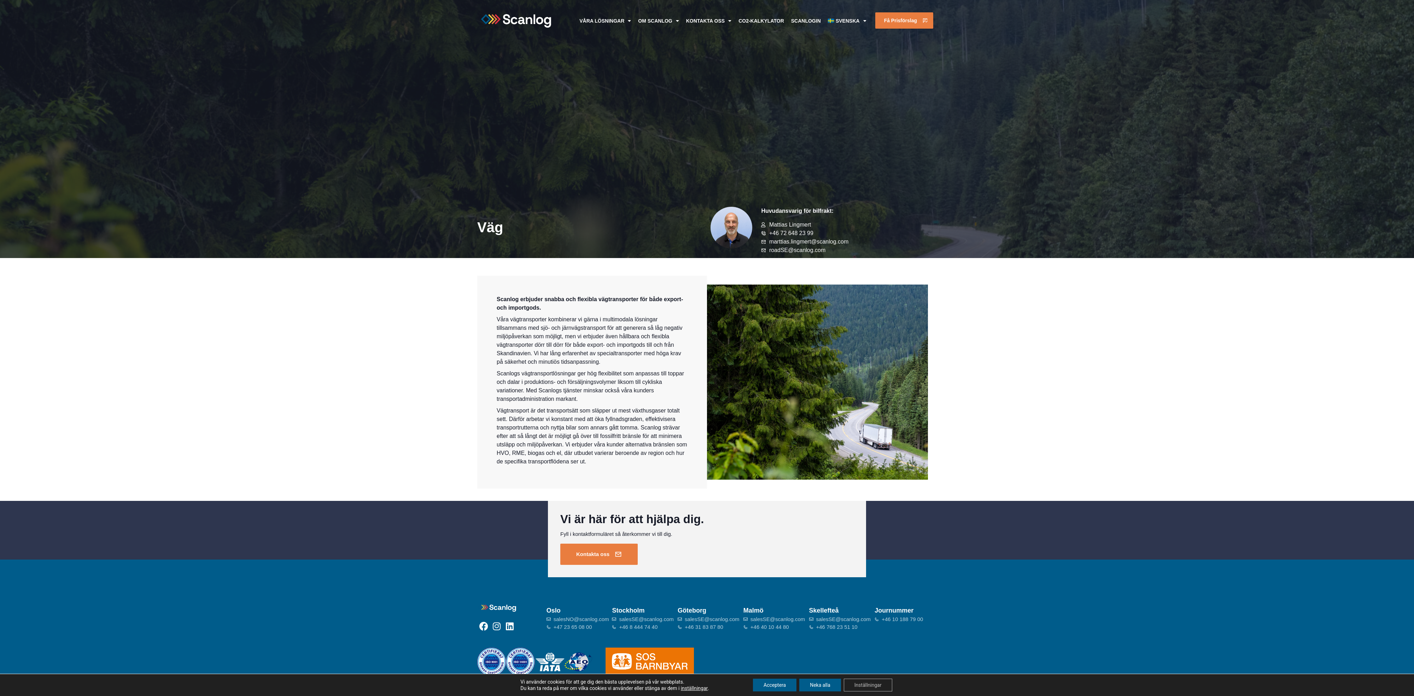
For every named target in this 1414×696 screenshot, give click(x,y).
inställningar (694, 688)
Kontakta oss (708, 21)
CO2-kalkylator (761, 21)
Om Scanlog (658, 21)
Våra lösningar (605, 21)
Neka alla (820, 685)
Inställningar (868, 685)
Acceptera (775, 685)
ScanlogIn (806, 21)
